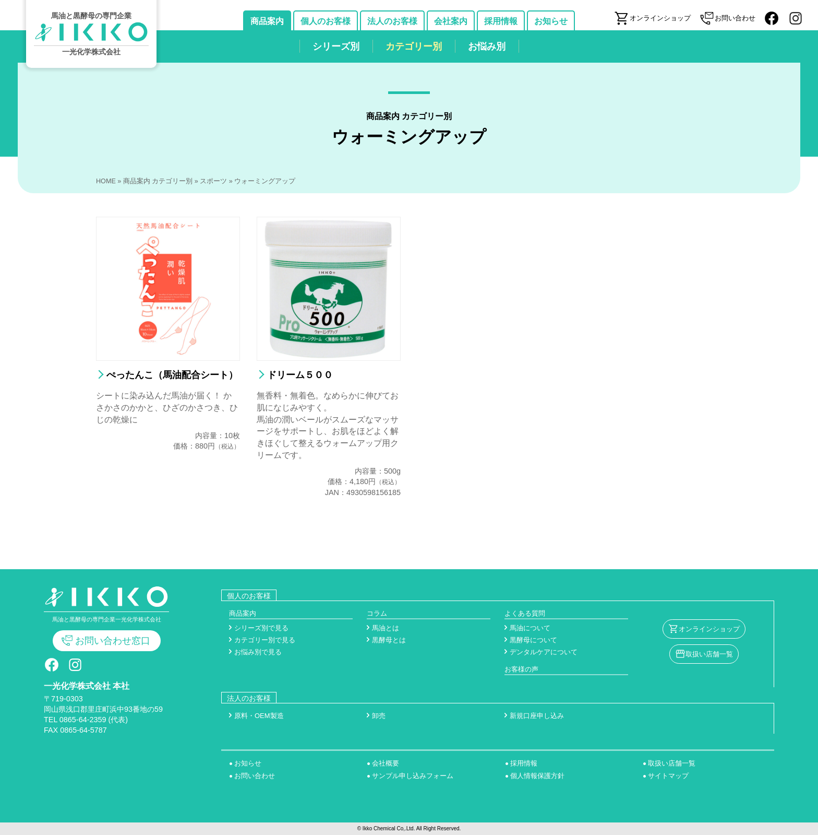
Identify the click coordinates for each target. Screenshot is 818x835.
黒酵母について (533, 640)
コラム (377, 613)
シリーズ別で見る (261, 628)
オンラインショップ (709, 629)
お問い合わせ (254, 776)
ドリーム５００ (300, 375)
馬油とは (385, 628)
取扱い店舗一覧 (709, 654)
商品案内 (242, 613)
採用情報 (523, 763)
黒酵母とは (389, 640)
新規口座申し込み (537, 716)
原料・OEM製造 (259, 716)
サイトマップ (668, 776)
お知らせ (247, 763)
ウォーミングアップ (264, 181)
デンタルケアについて (544, 652)
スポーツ (213, 181)
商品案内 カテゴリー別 (158, 181)
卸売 (379, 716)
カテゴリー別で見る (264, 640)
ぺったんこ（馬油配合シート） (172, 375)
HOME (106, 181)
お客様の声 (521, 669)
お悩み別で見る (258, 652)
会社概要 (385, 763)
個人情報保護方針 (537, 776)
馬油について (530, 628)
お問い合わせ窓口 (112, 641)
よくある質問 (524, 613)
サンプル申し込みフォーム (412, 776)
